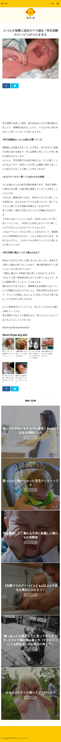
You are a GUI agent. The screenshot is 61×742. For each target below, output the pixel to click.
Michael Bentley (20, 327)
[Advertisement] (30, 105)
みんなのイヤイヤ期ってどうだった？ (30, 692)
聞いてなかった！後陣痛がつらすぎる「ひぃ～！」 (8, 353)
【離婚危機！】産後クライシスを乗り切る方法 (21, 353)
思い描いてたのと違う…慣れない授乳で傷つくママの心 (8, 379)
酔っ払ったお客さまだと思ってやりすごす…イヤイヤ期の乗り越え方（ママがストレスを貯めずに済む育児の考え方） (30, 640)
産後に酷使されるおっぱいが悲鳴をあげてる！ (47, 353)
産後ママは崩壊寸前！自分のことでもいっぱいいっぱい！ (21, 379)
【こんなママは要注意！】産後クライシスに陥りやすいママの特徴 (34, 354)
